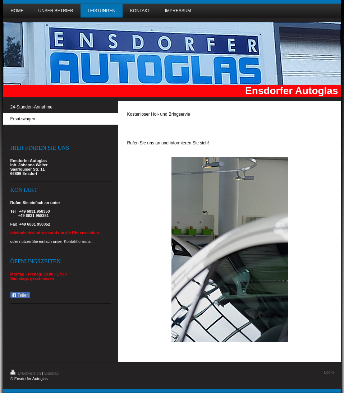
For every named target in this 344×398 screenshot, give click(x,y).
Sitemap (51, 373)
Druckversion (26, 373)
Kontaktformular (78, 241)
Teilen (20, 295)
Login (329, 372)
